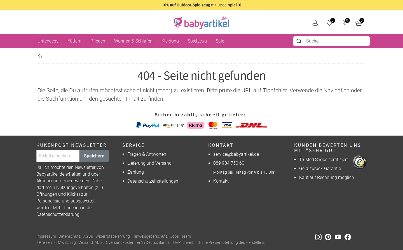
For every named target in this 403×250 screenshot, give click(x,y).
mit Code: (201, 5)
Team (186, 236)
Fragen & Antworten (146, 154)
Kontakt (221, 181)
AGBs (88, 236)
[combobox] (331, 41)
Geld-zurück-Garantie (320, 168)
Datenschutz (69, 236)
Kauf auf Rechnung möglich (326, 177)
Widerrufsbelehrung (112, 236)
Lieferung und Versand (149, 163)
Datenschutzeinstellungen (152, 181)
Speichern (94, 156)
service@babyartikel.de (236, 154)
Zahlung (135, 172)
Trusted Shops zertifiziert (323, 159)
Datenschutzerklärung (57, 214)
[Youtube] (340, 236)
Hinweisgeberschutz (150, 236)
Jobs (174, 236)
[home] (201, 23)
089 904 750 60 (228, 163)
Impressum (46, 236)
